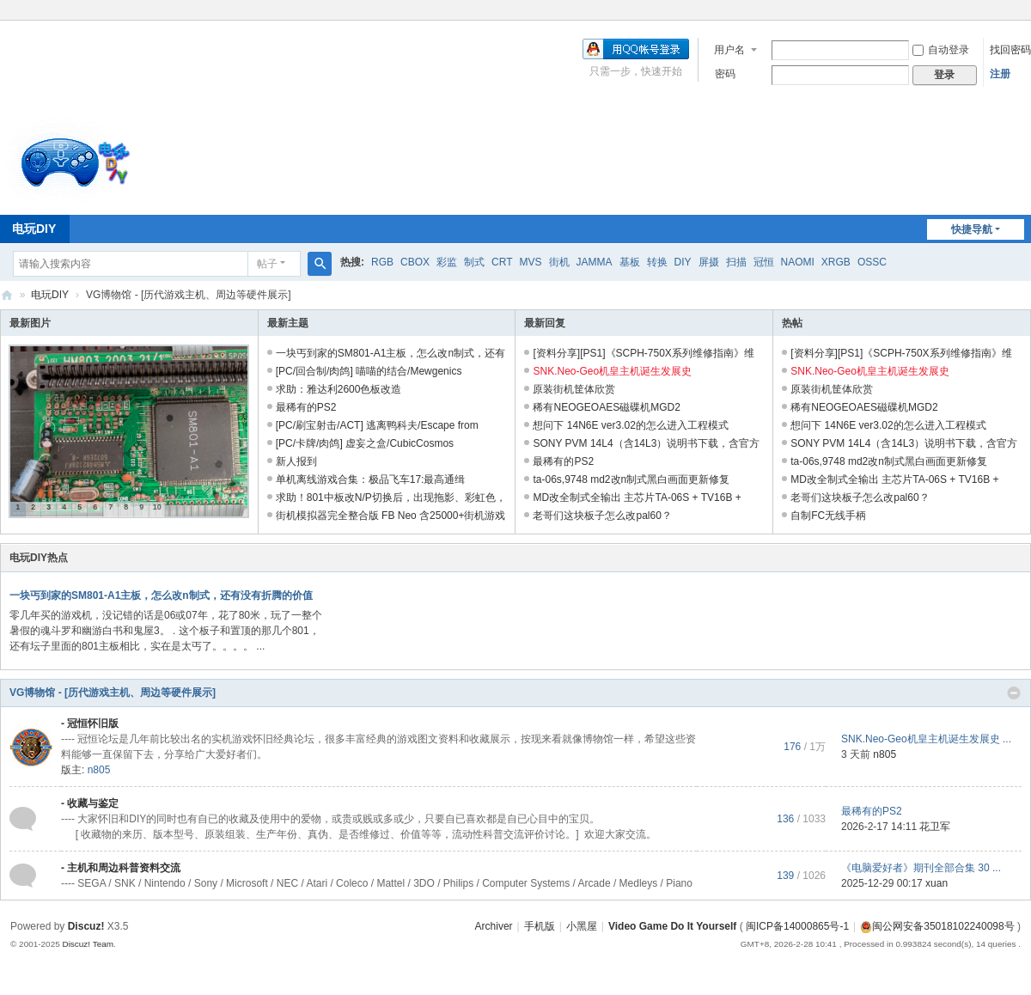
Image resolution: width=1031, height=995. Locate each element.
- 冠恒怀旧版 (90, 723)
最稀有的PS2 (306, 407)
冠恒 (763, 262)
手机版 (539, 926)
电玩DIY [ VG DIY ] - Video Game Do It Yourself (7, 295)
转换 (657, 262)
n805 (99, 770)
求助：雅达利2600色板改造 (339, 389)
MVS (530, 262)
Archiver (494, 926)
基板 (629, 262)
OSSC (872, 262)
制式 (474, 262)
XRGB (836, 262)
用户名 (729, 50)
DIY (683, 262)
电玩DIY (50, 295)
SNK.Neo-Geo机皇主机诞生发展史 (612, 371)
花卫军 (934, 827)
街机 (559, 262)
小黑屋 (581, 926)
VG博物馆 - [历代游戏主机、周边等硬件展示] (112, 693)
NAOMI (797, 262)
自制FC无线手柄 (828, 516)
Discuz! (86, 926)
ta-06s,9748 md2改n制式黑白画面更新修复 (631, 479)
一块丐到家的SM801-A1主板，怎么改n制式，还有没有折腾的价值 (161, 595)
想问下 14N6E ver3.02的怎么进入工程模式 (630, 425)
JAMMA (595, 262)
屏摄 (709, 262)
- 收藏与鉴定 (90, 803)
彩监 (446, 262)
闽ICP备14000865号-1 (797, 926)
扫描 (736, 262)
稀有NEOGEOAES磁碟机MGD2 (606, 407)
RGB (382, 262)
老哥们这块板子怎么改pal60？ (602, 516)
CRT (501, 262)
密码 (725, 74)
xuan (936, 883)
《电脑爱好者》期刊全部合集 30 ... (921, 868)
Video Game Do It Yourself (672, 926)
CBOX (415, 262)
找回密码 (1010, 50)
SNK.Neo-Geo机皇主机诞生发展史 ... (926, 739)
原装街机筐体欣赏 (574, 389)
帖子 (267, 264)
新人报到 (296, 461)
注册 (1000, 74)
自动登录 (940, 50)
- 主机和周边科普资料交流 (120, 868)
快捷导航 (971, 229)
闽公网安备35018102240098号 (937, 926)
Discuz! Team (87, 944)
